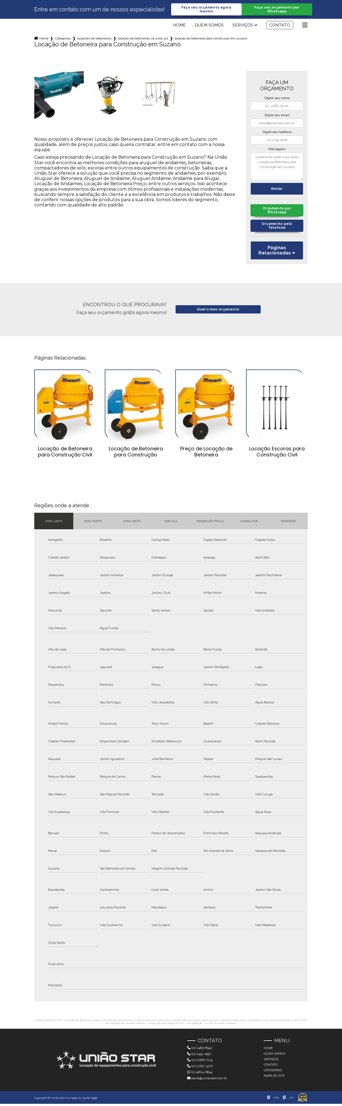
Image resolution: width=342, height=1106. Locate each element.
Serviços (243, 25)
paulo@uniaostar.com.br (207, 1080)
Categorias (63, 39)
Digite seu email (277, 116)
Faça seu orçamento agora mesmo (206, 10)
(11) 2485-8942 (199, 1050)
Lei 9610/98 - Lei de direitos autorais (211, 1025)
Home (179, 25)
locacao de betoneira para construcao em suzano (211, 39)
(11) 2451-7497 (199, 1056)
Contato (279, 25)
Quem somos (209, 25)
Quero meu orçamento (218, 312)
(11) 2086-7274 (200, 1062)
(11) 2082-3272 (200, 1068)
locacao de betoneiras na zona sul (143, 39)
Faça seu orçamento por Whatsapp (277, 10)
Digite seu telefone (277, 132)
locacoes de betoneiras (94, 39)
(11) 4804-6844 (199, 1074)
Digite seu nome (277, 98)
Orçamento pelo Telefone (277, 228)
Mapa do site (274, 1078)
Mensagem (277, 149)
